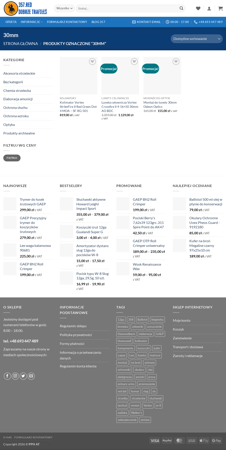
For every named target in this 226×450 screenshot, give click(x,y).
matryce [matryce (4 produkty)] (155, 355)
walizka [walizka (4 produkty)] (122, 412)
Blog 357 (98, 22)
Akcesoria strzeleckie (19, 73)
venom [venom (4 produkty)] (135, 405)
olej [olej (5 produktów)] (150, 369)
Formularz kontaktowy (67, 22)
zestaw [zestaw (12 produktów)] (145, 420)
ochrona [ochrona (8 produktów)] (150, 362)
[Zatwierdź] (181, 8)
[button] (209, 8)
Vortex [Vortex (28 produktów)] (147, 405)
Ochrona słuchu (15, 107)
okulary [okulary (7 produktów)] (139, 369)
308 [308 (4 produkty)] (131, 319)
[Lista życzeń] (198, 8)
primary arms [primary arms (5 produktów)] (126, 384)
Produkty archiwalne (19, 133)
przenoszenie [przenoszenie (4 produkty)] (147, 384)
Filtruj (12, 157)
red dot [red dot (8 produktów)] (122, 391)
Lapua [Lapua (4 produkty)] (121, 355)
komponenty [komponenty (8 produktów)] (126, 348)
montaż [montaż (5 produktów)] (122, 362)
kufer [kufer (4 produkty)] (157, 348)
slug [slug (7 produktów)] (145, 391)
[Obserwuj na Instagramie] (15, 376)
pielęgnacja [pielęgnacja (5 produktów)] (125, 377)
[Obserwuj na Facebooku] (7, 376)
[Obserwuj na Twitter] (23, 376)
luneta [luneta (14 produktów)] (142, 355)
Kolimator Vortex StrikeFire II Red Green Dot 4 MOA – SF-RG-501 (78, 106)
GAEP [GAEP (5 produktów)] (160, 334)
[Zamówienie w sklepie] (197, 38)
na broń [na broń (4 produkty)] (136, 362)
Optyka (9, 124)
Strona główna (20, 43)
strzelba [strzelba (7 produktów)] (123, 398)
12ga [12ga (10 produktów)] (121, 319)
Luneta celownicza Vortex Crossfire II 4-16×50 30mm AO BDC (120, 106)
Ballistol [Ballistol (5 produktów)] (142, 319)
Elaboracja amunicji (18, 99)
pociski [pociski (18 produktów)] (140, 377)
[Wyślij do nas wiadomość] (31, 376)
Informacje (32, 22)
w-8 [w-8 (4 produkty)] (158, 405)
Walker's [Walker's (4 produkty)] (136, 412)
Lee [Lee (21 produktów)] (131, 355)
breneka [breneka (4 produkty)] (123, 326)
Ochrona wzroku (16, 116)
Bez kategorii (13, 82)
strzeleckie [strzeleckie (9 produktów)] (138, 398)
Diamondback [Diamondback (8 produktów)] (126, 334)
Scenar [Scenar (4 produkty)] (135, 391)
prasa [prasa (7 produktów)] (151, 377)
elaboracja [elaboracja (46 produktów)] (145, 334)
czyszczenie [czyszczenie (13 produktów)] (154, 326)
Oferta (11, 22)
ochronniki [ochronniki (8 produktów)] (124, 369)
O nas (7, 437)
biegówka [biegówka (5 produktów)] (157, 319)
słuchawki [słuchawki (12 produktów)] (155, 398)
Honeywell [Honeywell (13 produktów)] (124, 341)
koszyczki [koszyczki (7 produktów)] (143, 348)
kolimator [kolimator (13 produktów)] (141, 341)
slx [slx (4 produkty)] (154, 391)
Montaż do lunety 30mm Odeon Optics (160, 104)
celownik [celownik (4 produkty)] (137, 326)
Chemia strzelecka (17, 90)
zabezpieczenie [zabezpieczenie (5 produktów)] (127, 420)
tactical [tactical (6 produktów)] (122, 405)
